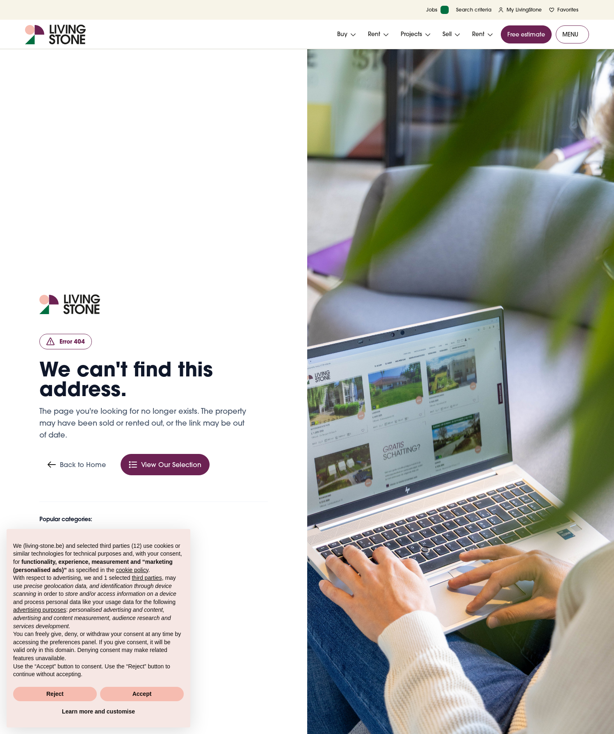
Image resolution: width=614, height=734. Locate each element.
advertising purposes (39, 609)
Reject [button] (55, 694)
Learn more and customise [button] (98, 711)
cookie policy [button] (132, 570)
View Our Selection (165, 464)
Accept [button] (142, 694)
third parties (147, 577)
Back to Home (77, 464)
